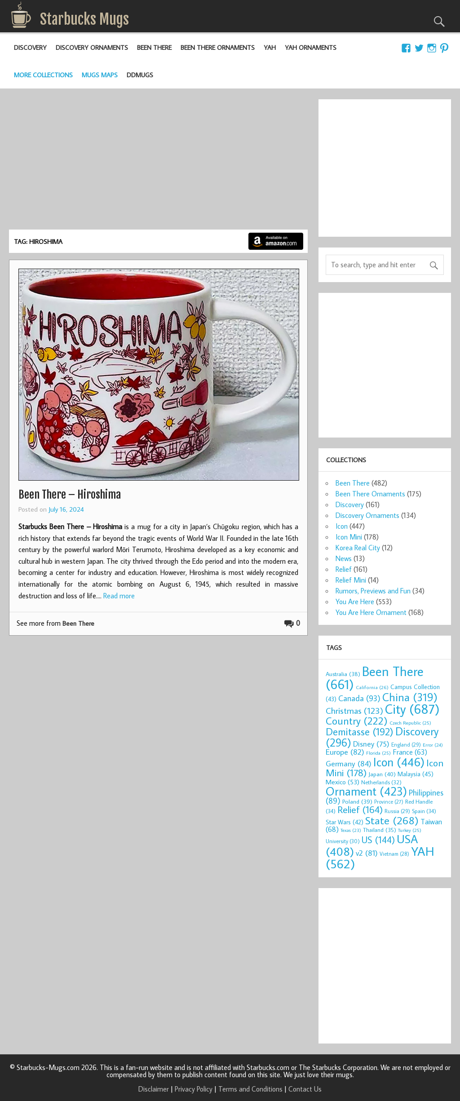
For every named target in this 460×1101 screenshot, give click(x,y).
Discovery (30, 47)
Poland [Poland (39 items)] (357, 801)
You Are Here (355, 601)
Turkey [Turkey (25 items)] (409, 830)
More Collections (43, 75)
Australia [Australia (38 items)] (343, 674)
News (344, 558)
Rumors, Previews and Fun (373, 590)
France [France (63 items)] (410, 751)
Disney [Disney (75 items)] (371, 743)
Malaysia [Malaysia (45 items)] (415, 773)
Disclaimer (153, 1088)
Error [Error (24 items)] (433, 745)
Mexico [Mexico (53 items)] (342, 781)
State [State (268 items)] (392, 820)
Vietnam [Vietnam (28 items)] (394, 853)
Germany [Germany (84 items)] (349, 763)
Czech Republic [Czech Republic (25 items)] (410, 723)
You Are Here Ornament (371, 612)
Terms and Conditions (250, 1088)
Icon (342, 526)
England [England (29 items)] (406, 744)
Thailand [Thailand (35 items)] (379, 829)
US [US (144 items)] (378, 840)
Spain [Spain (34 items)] (424, 810)
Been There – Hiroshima (69, 494)
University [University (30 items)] (343, 841)
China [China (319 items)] (410, 697)
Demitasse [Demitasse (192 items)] (360, 731)
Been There (154, 47)
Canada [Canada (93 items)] (359, 698)
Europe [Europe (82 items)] (345, 752)
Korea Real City (358, 547)
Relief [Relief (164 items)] (360, 809)
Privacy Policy (193, 1088)
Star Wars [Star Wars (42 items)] (344, 822)
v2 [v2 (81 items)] (367, 853)
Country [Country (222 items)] (357, 720)
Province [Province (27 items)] (388, 801)
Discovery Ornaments (92, 47)
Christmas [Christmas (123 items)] (354, 710)
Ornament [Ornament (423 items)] (366, 791)
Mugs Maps (100, 75)
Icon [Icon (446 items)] (399, 761)
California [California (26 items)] (372, 687)
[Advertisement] (158, 162)
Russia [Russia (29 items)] (397, 811)
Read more (119, 595)
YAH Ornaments (310, 47)
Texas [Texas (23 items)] (351, 830)
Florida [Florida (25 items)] (378, 753)
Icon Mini (349, 536)
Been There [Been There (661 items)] (375, 678)
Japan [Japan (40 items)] (382, 774)
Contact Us (305, 1088)
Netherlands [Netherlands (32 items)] (381, 782)
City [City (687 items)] (412, 708)
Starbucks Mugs (84, 19)
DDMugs (140, 75)
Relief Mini (351, 579)
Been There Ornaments (218, 47)
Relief (344, 569)
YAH (270, 47)
